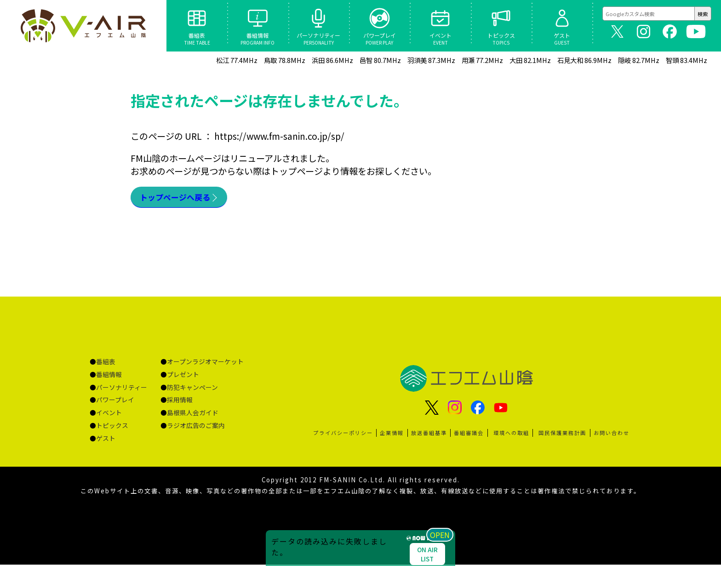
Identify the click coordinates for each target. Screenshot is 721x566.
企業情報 (392, 434)
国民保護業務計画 (562, 434)
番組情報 (109, 375)
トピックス (112, 426)
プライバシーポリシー (343, 434)
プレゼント (183, 375)
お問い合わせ (611, 434)
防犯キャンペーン (192, 388)
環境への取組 (511, 434)
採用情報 (180, 401)
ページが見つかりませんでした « (83, 25)
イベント (109, 413)
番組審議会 (469, 434)
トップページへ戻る (179, 197)
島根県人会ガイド (192, 413)
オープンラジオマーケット (205, 362)
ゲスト (105, 439)
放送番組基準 (429, 434)
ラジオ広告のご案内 (196, 426)
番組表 (105, 362)
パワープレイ (115, 401)
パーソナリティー (121, 388)
